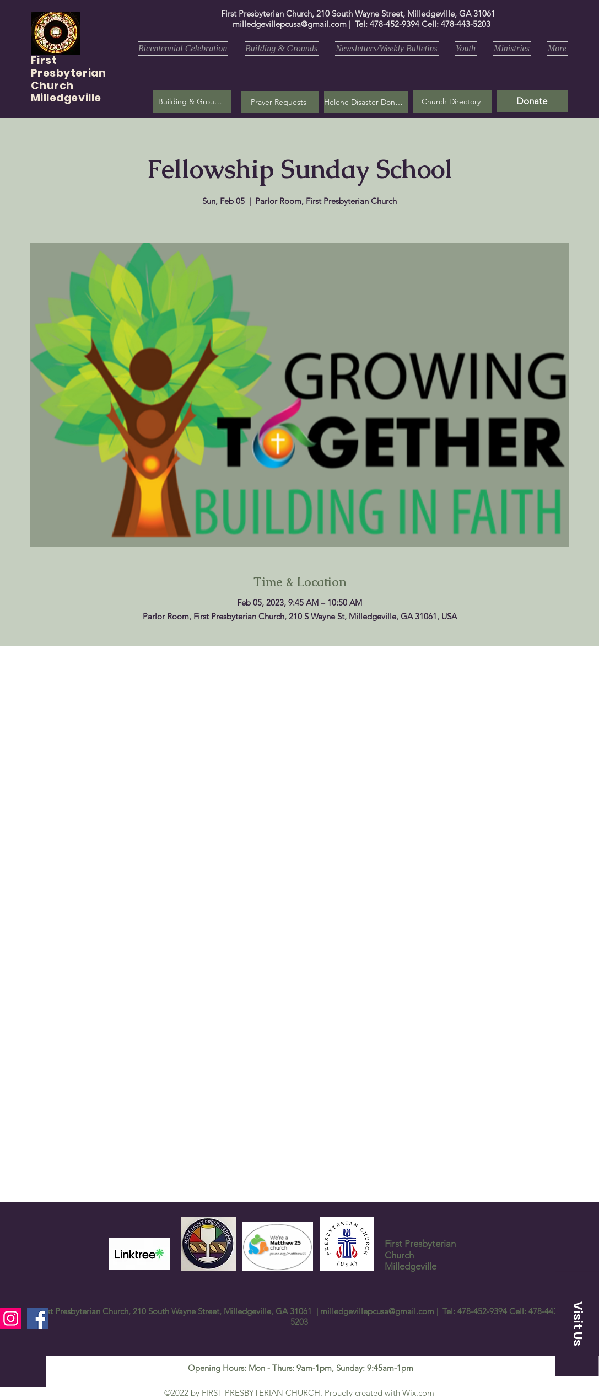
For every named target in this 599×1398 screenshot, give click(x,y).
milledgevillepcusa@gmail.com (290, 24)
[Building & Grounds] (192, 101)
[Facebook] (37, 1318)
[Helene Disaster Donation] (366, 102)
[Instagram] (10, 1318)
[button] (280, 102)
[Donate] (532, 101)
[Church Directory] (452, 101)
